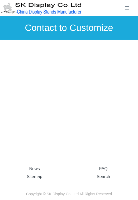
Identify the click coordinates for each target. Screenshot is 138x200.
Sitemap (34, 176)
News (34, 168)
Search (103, 176)
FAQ (103, 168)
